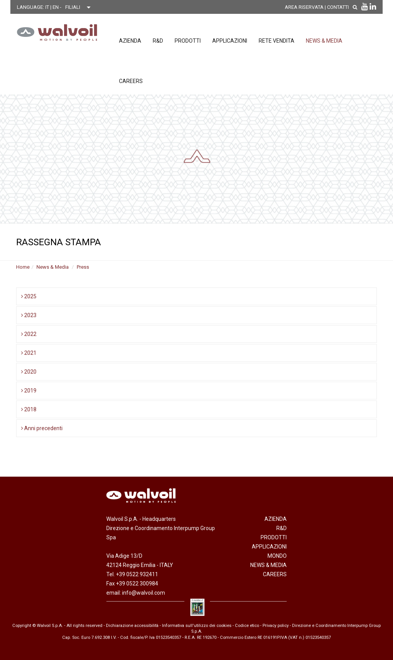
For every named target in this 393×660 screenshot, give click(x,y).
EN (56, 7)
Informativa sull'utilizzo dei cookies (196, 625)
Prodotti (188, 41)
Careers (131, 81)
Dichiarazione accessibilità (132, 625)
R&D (158, 41)
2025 (28, 296)
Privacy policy (276, 625)
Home (23, 267)
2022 (28, 334)
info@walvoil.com (143, 593)
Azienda (130, 41)
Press (83, 267)
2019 (28, 390)
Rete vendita (276, 41)
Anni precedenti (42, 428)
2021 (28, 353)
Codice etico (247, 625)
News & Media (324, 41)
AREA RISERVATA (304, 7)
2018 (28, 409)
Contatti (338, 7)
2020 (28, 372)
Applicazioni (229, 41)
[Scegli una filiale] (79, 7)
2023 (28, 315)
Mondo (277, 556)
